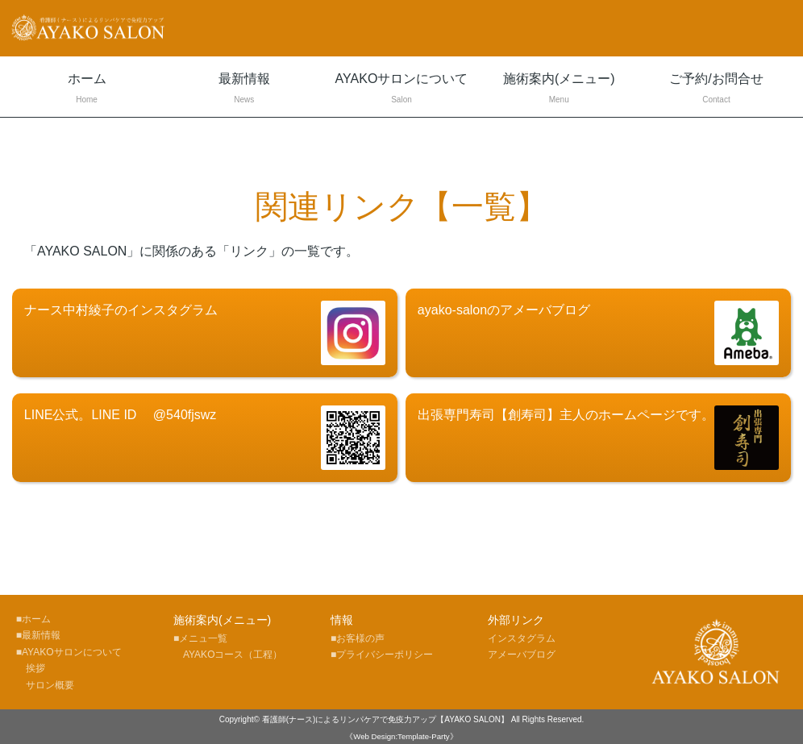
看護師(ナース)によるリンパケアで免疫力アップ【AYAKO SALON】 (385, 719)
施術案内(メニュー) (559, 90)
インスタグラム (521, 638)
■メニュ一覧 (200, 638)
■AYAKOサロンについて (69, 652)
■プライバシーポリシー (382, 654)
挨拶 (30, 668)
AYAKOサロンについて (401, 90)
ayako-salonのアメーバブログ (598, 333)
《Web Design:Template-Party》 (401, 736)
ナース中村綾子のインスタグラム (204, 333)
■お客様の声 (358, 638)
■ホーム (33, 619)
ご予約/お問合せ (716, 90)
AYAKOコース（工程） (228, 654)
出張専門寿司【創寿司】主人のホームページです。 (598, 437)
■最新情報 (38, 635)
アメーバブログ (521, 654)
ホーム (86, 90)
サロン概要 (45, 685)
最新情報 (243, 90)
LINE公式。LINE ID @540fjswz (204, 437)
